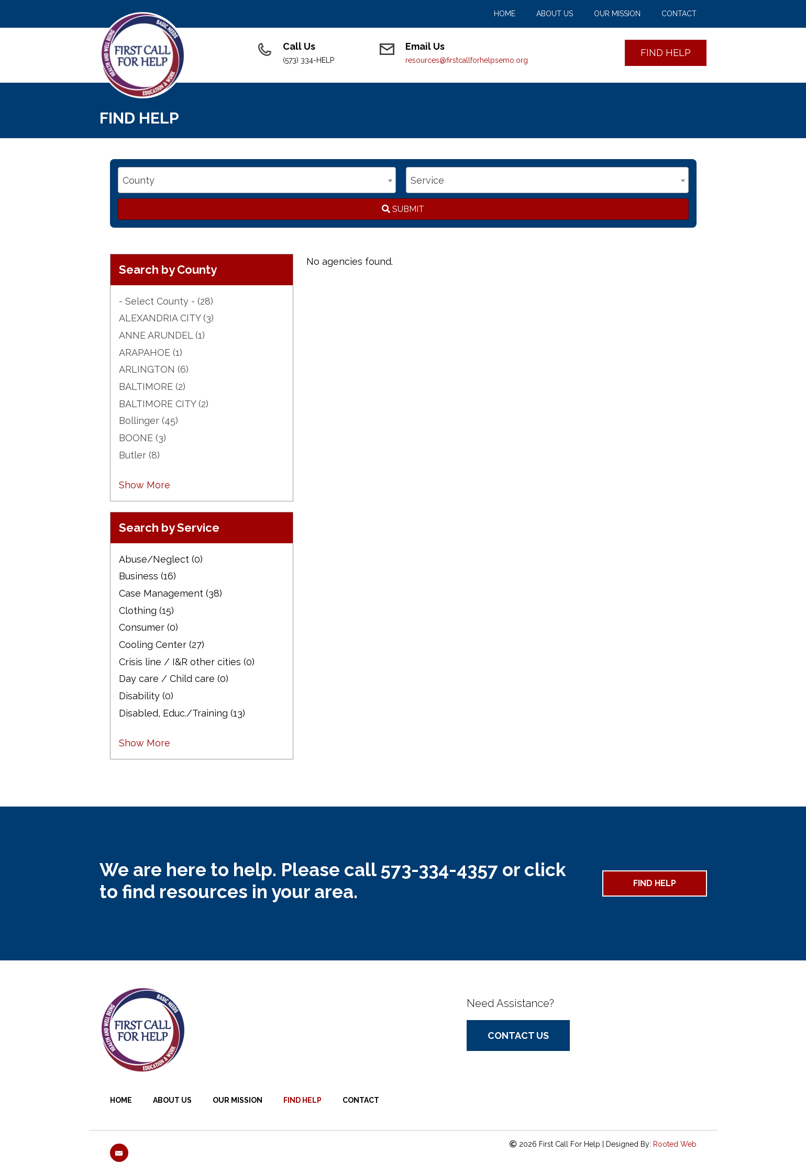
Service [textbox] (427, 180)
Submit (403, 209)
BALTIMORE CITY (163, 403)
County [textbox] (138, 180)
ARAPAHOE (150, 352)
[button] (665, 53)
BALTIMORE (152, 386)
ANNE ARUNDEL (162, 335)
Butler (139, 455)
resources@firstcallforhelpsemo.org (466, 60)
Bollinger (148, 420)
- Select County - (166, 301)
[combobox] (257, 180)
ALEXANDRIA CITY (166, 317)
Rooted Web (675, 1144)
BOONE (142, 437)
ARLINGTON (154, 369)
